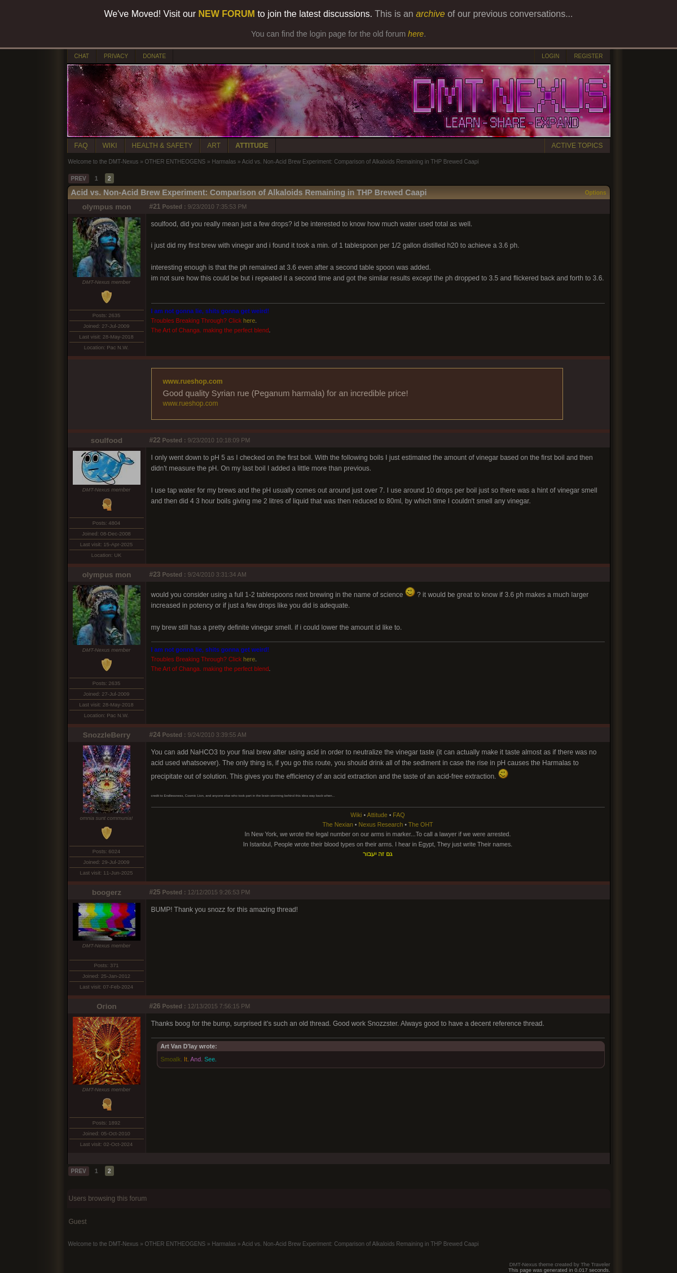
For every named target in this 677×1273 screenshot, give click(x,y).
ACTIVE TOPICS (577, 146)
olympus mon (106, 207)
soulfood (106, 440)
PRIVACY (116, 56)
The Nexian (337, 824)
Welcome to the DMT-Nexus (103, 162)
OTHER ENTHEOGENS (174, 162)
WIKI (110, 146)
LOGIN (550, 56)
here (249, 320)
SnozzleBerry (106, 735)
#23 (155, 574)
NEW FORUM (227, 14)
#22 (155, 440)
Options (595, 193)
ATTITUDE (251, 146)
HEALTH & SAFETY (162, 146)
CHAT (81, 56)
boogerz (106, 892)
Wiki (356, 814)
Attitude (377, 814)
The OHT (420, 824)
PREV (78, 178)
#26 (155, 1006)
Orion (106, 1006)
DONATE (154, 56)
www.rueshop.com (193, 381)
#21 (155, 206)
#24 (155, 735)
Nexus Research (381, 824)
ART (214, 146)
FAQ (81, 146)
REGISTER (588, 56)
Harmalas (224, 162)
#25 (155, 892)
